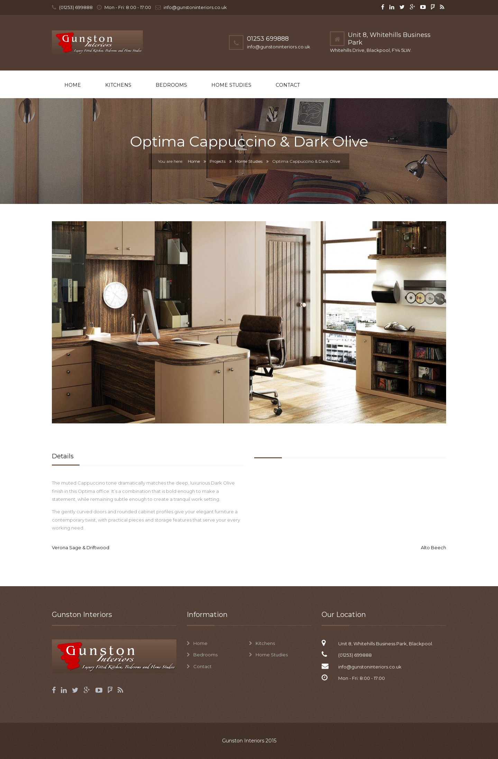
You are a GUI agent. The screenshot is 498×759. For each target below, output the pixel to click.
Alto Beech (433, 547)
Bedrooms (171, 85)
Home (72, 85)
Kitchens (118, 85)
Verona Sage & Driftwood (80, 547)
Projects (217, 161)
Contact (288, 85)
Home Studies (231, 85)
